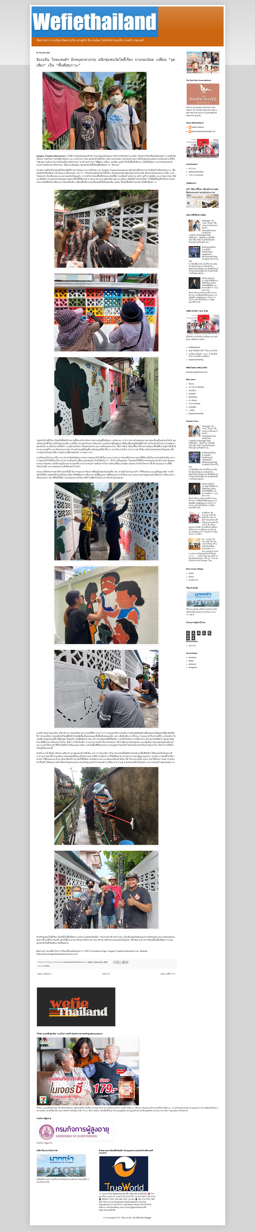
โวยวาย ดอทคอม (196, 175)
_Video (192, 410)
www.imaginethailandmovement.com (60, 954)
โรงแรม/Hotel (194, 404)
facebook (193, 657)
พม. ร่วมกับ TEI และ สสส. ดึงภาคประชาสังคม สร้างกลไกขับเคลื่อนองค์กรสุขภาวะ (209, 544)
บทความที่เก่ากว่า (168, 974)
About (191, 577)
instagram (193, 667)
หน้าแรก (106, 974)
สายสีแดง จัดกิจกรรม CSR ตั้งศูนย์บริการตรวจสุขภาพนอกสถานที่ (210, 516)
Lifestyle (192, 394)
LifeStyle (192, 407)
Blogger (148, 1218)
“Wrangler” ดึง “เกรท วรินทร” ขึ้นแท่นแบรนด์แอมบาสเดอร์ (210, 224)
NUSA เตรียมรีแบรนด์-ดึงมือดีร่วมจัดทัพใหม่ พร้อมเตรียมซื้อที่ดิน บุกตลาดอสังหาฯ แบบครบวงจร (210, 284)
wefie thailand (198, 127)
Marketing (193, 397)
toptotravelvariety (196, 172)
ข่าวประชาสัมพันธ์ (196, 387)
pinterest (192, 664)
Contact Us (193, 580)
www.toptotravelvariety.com (203, 131)
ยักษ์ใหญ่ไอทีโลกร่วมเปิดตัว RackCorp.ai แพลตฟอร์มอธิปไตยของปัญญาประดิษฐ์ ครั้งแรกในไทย (203, 254)
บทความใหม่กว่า (44, 974)
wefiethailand (194, 347)
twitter (191, 661)
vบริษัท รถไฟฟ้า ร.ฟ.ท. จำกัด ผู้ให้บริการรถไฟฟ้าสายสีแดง (203, 355)
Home (191, 384)
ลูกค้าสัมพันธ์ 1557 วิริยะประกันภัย (203, 350)
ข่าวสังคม (46, 966)
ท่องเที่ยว (192, 390)
